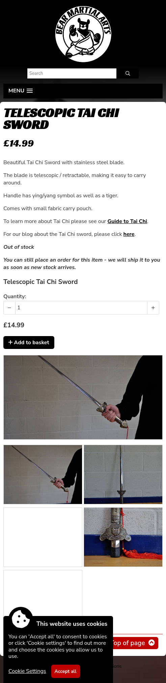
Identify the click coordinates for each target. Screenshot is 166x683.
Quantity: (14, 296)
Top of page (127, 643)
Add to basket (28, 342)
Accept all (66, 671)
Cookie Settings (27, 671)
